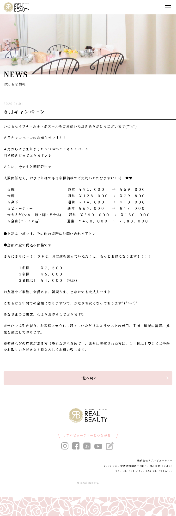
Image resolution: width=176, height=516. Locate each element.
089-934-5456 (132, 471)
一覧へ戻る (88, 378)
